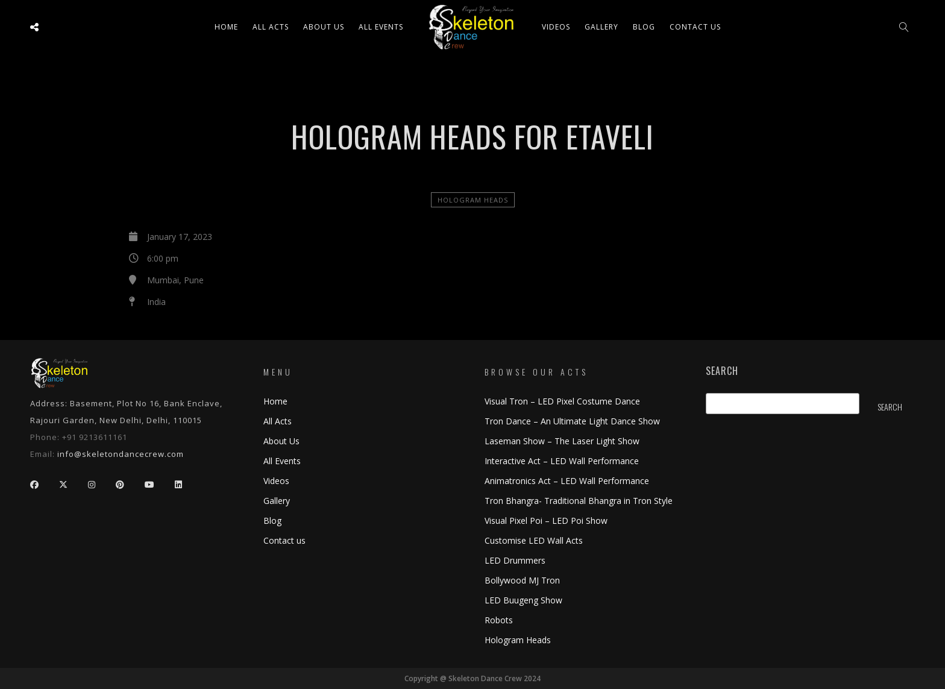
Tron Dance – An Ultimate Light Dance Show (572, 421)
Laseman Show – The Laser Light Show (562, 441)
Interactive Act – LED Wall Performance (562, 461)
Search (722, 371)
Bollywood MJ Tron (522, 580)
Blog (644, 27)
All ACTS (271, 27)
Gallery (601, 27)
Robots (499, 620)
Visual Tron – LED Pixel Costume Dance (562, 401)
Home (226, 27)
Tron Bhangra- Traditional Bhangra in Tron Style (579, 500)
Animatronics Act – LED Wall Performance (567, 480)
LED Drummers (515, 560)
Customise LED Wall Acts (534, 540)
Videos (556, 27)
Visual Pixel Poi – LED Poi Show (546, 520)
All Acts (277, 421)
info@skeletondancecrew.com (120, 453)
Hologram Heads (473, 199)
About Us (323, 27)
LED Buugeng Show (523, 600)
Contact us (695, 27)
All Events (381, 27)
